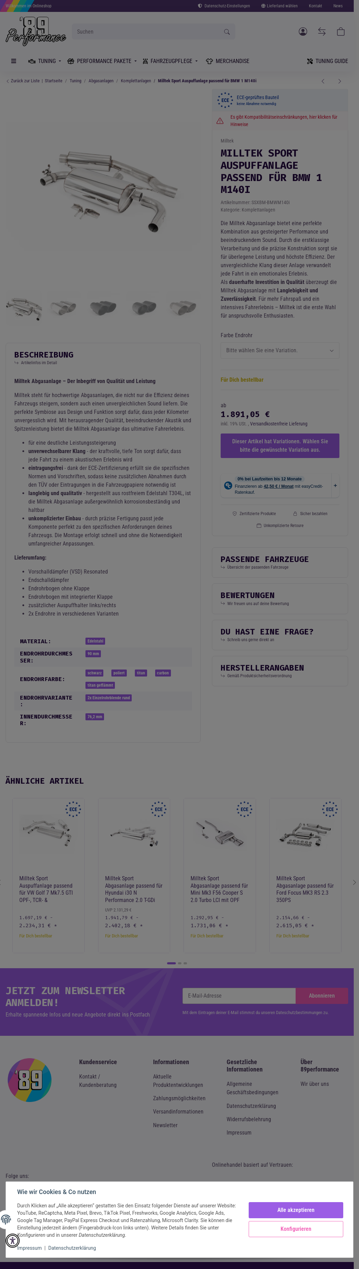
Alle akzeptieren (296, 1210)
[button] (13, 1241)
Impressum (29, 1248)
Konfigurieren (296, 1229)
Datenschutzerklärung (72, 1248)
